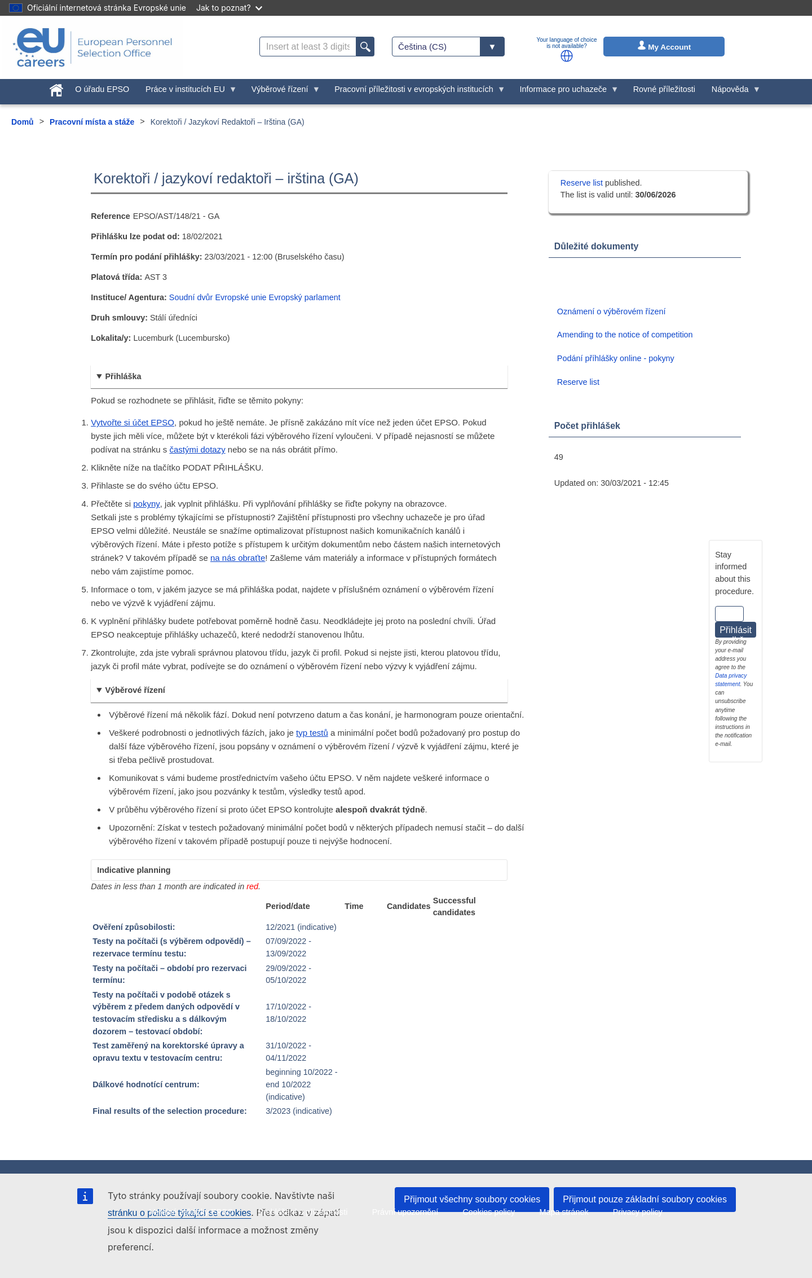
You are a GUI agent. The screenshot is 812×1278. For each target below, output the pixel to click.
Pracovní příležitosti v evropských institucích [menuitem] (416, 92)
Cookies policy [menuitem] (488, 1211)
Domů (22, 121)
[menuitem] (56, 88)
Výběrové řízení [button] (135, 690)
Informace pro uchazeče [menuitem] (565, 92)
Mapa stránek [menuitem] (563, 1211)
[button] (566, 56)
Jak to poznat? (229, 7)
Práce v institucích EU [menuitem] (187, 92)
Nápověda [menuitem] (732, 92)
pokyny (146, 503)
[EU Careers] (92, 47)
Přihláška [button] (123, 376)
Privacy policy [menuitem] (638, 1211)
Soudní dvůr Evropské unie (218, 297)
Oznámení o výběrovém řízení (611, 311)
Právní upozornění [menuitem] (405, 1211)
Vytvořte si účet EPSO (132, 422)
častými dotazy (197, 449)
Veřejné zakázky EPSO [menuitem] (191, 1211)
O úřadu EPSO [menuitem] (102, 89)
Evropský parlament (305, 297)
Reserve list (583, 182)
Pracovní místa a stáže (92, 121)
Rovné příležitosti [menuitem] (664, 89)
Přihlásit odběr (736, 631)
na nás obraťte (237, 558)
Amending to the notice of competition (625, 334)
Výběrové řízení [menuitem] (281, 92)
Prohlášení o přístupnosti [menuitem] (302, 1211)
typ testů (312, 732)
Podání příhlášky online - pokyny (615, 358)
